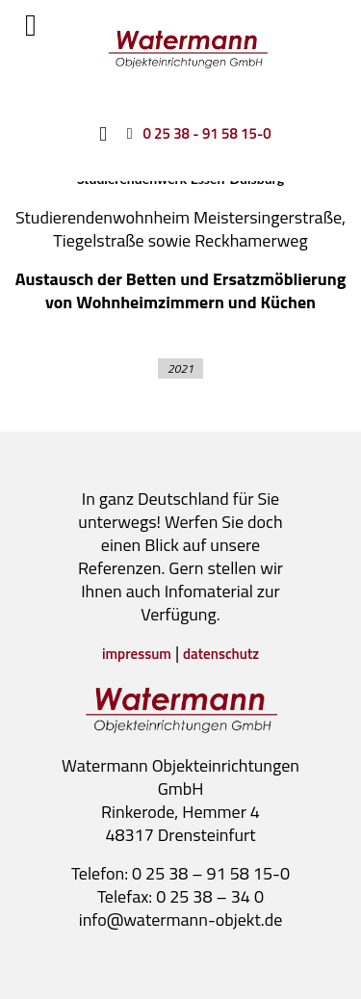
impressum (136, 654)
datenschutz (221, 654)
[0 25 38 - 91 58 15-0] (195, 133)
